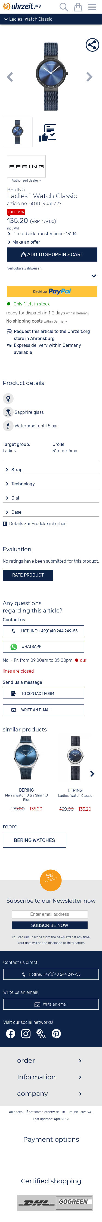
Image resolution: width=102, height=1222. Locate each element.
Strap (17, 469)
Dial (15, 498)
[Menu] (92, 8)
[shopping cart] (78, 8)
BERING (26, 790)
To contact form (32, 693)
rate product (28, 575)
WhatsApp (25, 647)
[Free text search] (64, 8)
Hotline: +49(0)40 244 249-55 (44, 631)
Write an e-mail (31, 710)
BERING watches (34, 840)
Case (17, 512)
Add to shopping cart (54, 255)
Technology (23, 483)
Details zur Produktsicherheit (38, 524)
